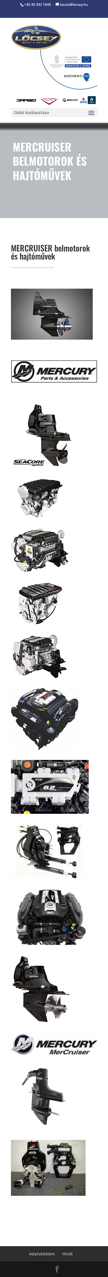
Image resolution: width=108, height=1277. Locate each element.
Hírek (67, 1254)
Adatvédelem (42, 1254)
